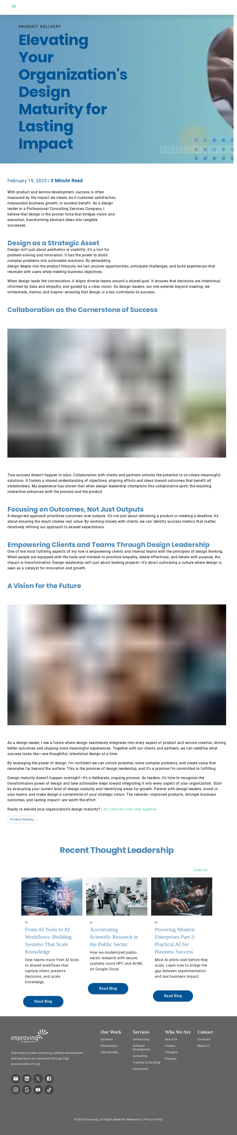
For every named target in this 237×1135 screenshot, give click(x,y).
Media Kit (203, 1045)
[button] (22, 819)
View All (201, 870)
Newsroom (134, 1119)
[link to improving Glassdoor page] (26, 1089)
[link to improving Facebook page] (49, 1078)
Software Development (141, 1047)
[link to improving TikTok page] (49, 1089)
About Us (171, 1039)
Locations (204, 1039)
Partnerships (109, 1045)
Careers (170, 1045)
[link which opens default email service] (15, 1078)
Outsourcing (141, 1039)
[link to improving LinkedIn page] (26, 1078)
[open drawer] (14, 6)
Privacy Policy (153, 1119)
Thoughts (171, 1052)
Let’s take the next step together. (129, 809)
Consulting (140, 1056)
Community (141, 1069)
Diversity (171, 1058)
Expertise (107, 1039)
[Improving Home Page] (29, 1036)
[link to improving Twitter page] (38, 1078)
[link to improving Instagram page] (15, 1089)
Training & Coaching (146, 1062)
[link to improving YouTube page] (38, 1089)
